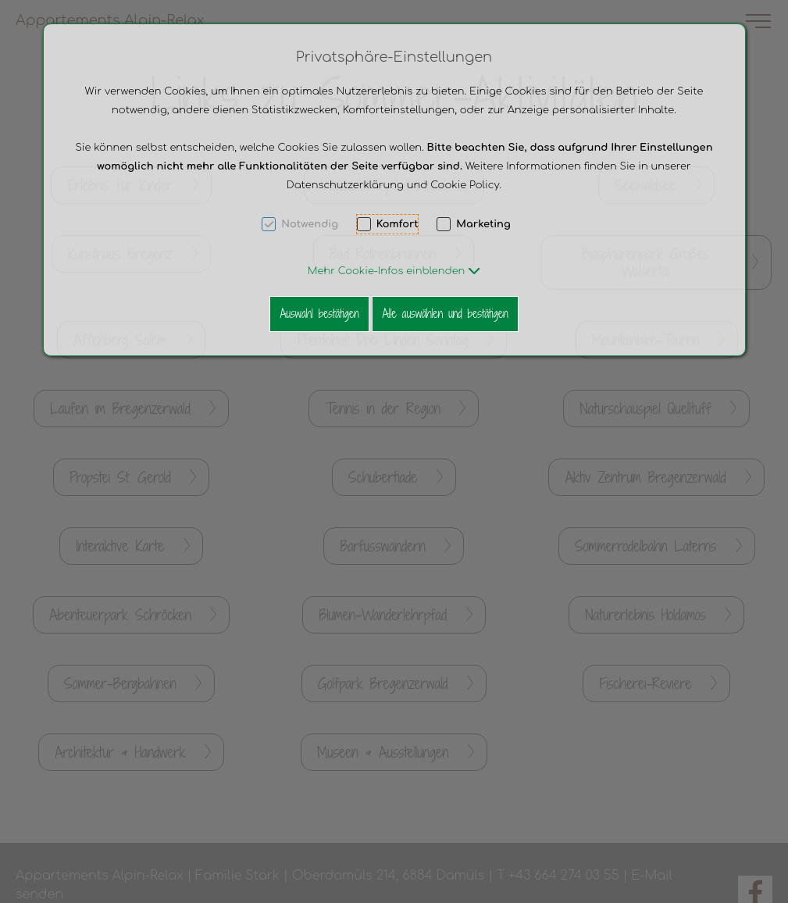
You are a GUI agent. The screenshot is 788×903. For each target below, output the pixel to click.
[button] (394, 271)
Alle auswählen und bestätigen (445, 313)
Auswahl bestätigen (319, 313)
